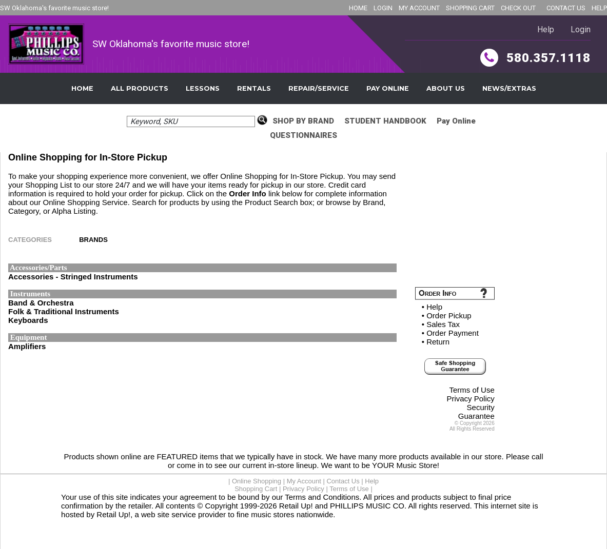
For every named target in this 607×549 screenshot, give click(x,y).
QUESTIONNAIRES (303, 135)
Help (545, 29)
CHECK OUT (518, 8)
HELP (599, 8)
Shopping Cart (255, 489)
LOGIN (383, 8)
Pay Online (387, 88)
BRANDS (93, 239)
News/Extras (509, 88)
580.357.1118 (535, 58)
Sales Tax (443, 324)
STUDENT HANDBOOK (385, 121)
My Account (304, 481)
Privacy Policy (470, 398)
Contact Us (342, 481)
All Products (139, 88)
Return (437, 341)
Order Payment (452, 333)
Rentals (254, 88)
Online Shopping (256, 481)
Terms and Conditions (322, 497)
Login (581, 29)
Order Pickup (449, 315)
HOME (358, 8)
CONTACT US (565, 8)
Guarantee (476, 416)
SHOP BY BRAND (303, 121)
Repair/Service (318, 88)
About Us (445, 88)
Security (481, 407)
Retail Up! (296, 505)
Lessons (203, 88)
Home (82, 88)
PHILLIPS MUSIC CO (367, 505)
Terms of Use (471, 389)
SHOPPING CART (470, 8)
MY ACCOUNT (419, 8)
